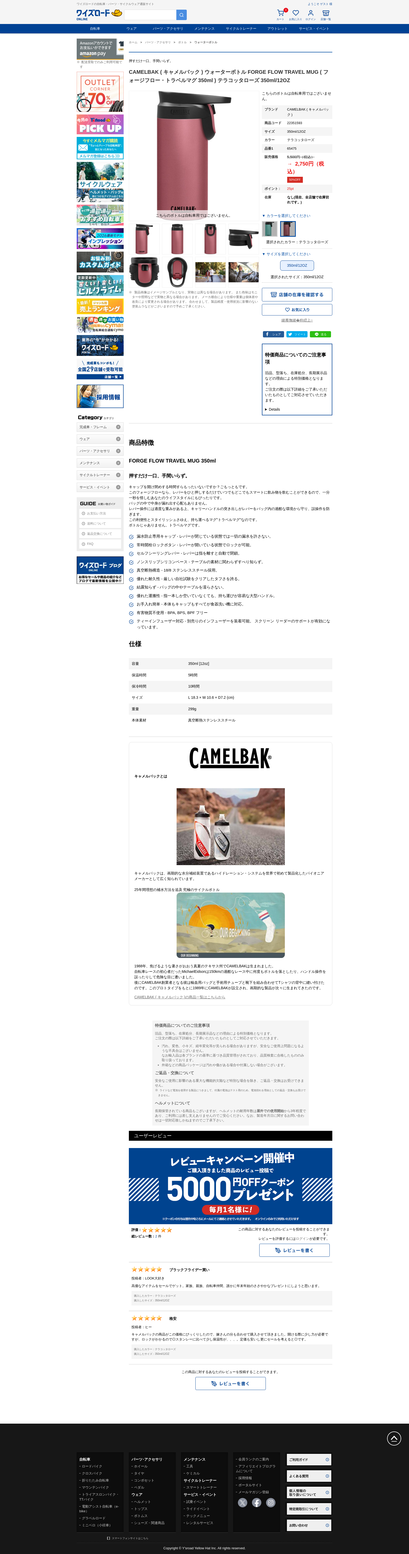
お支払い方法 (96, 513)
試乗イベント (196, 1502)
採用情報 (245, 1478)
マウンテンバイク (95, 1487)
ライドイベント (198, 1509)
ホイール (141, 1466)
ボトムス (141, 1516)
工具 (189, 1466)
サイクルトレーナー (241, 29)
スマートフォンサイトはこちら (130, 1538)
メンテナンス (204, 29)
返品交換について (99, 534)
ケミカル (193, 1473)
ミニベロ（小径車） (97, 1525)
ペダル (139, 1487)
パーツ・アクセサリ (168, 29)
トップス (141, 1509)
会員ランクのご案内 (253, 1459)
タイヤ (139, 1473)
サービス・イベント (314, 29)
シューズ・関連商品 (149, 1523)
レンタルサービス (199, 1523)
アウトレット (277, 29)
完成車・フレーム (93, 427)
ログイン (302, 1239)
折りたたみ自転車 (95, 1480)
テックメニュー (198, 1516)
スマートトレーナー (201, 1487)
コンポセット (144, 1480)
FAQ (90, 544)
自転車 (95, 29)
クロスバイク (92, 1473)
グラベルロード (94, 1518)
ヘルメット (142, 1502)
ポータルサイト (250, 1485)
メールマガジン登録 (253, 1492)
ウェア (132, 29)
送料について (96, 523)
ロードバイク (92, 1466)
